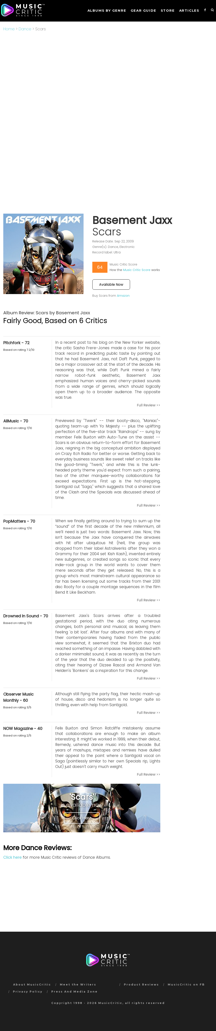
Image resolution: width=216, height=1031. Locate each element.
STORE (168, 10)
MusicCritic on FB (186, 984)
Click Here (81, 818)
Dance (25, 29)
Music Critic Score (136, 270)
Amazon (123, 295)
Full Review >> (148, 405)
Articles (189, 10)
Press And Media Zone (74, 991)
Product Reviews (141, 984)
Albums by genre (106, 10)
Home (9, 29)
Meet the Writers (78, 984)
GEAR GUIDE (143, 10)
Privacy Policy (28, 991)
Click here (12, 857)
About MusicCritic (32, 984)
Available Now (111, 284)
